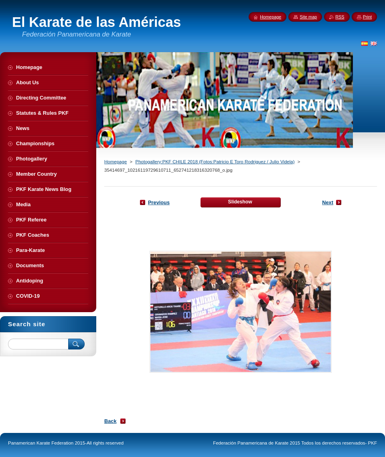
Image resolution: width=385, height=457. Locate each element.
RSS (339, 16)
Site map (308, 16)
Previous (159, 202)
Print (367, 16)
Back (110, 421)
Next (327, 202)
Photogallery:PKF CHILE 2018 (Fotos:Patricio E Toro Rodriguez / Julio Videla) (214, 161)
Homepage (115, 161)
